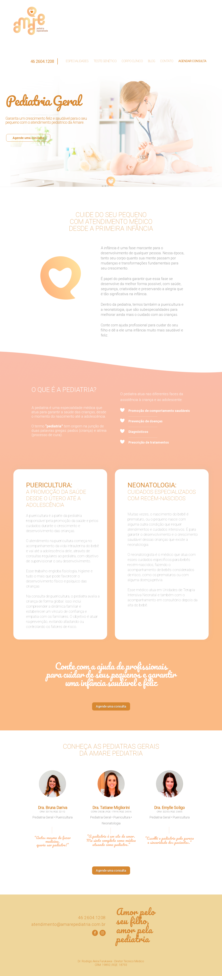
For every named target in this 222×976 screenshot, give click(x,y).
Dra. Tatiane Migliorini (111, 807)
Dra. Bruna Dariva (52, 807)
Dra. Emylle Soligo (169, 807)
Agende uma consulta (28, 138)
